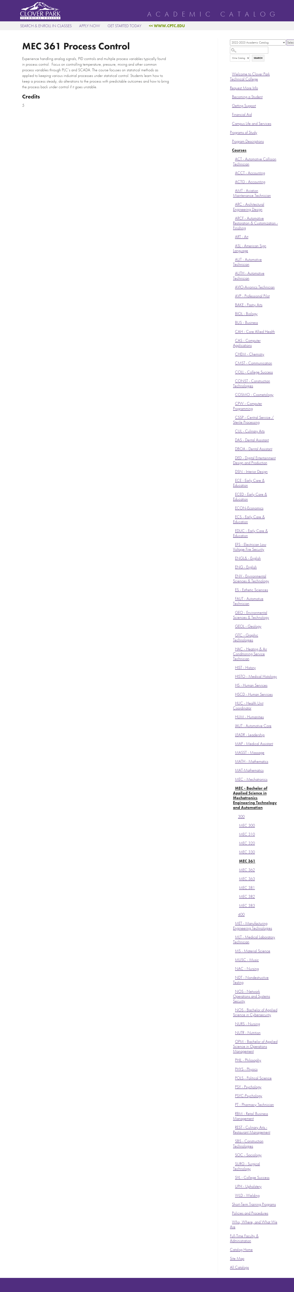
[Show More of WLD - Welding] (234, 1195)
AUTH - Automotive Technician (248, 276)
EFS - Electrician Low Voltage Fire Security (249, 547)
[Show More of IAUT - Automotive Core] (234, 725)
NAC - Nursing (247, 968)
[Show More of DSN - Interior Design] (234, 471)
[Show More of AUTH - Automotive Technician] (234, 273)
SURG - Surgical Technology (246, 1166)
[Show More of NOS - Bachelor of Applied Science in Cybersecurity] (234, 1009)
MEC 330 (247, 852)
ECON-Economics (249, 508)
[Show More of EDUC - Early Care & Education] (234, 530)
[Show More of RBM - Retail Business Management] (234, 1113)
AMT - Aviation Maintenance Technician (252, 193)
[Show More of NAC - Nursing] (234, 968)
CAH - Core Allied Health (255, 331)
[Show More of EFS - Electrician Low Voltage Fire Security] (234, 544)
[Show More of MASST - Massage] (234, 752)
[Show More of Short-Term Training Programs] (231, 1204)
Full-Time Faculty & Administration (244, 1238)
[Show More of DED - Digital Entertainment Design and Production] (234, 457)
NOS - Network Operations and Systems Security (251, 996)
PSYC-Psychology (248, 1095)
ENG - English (246, 567)
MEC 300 (247, 825)
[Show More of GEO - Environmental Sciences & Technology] (234, 612)
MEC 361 (247, 861)
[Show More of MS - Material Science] (234, 950)
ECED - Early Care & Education (250, 497)
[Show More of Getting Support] (231, 105)
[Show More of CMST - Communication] (234, 363)
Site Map (237, 1258)
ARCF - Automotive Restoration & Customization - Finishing (255, 223)
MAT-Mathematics (249, 770)
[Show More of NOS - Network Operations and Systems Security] (234, 991)
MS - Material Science (252, 950)
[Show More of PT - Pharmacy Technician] (234, 1104)
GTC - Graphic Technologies (245, 637)
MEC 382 (247, 896)
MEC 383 (247, 905)
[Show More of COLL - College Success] (234, 372)
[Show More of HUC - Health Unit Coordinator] (234, 703)
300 (241, 816)
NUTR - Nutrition (248, 1032)
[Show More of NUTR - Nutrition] (234, 1032)
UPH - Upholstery (248, 1186)
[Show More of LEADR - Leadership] (234, 734)
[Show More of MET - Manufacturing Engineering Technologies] (234, 923)
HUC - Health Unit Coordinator (248, 706)
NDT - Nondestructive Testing (251, 980)
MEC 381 (247, 887)
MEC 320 (247, 843)
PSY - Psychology (248, 1086)
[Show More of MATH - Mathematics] (234, 761)
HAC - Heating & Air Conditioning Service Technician (250, 654)
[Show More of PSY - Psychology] (234, 1086)
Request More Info (244, 87)
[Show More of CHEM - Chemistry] (234, 354)
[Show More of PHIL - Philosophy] (234, 1060)
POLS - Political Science (253, 1078)
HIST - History (245, 667)
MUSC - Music (247, 959)
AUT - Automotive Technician (247, 262)
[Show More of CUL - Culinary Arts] (234, 431)
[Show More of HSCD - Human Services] (234, 694)
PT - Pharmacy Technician (254, 1104)
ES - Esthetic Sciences (251, 589)
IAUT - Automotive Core (253, 725)
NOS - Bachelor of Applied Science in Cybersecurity (255, 1012)
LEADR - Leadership (250, 734)
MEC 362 (247, 869)
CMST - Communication (253, 363)
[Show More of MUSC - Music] (234, 959)
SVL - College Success (252, 1177)
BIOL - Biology (246, 313)
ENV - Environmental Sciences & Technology (251, 578)
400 (241, 914)
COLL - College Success (254, 372)
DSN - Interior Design (251, 471)
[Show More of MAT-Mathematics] (234, 770)
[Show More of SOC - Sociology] (234, 1154)
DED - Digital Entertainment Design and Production (254, 460)
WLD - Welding (247, 1195)
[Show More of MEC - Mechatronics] (234, 779)
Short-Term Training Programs (254, 1204)
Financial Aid (242, 114)
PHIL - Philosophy (248, 1060)
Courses (239, 150)
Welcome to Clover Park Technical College (250, 76)
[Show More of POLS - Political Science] (234, 1077)
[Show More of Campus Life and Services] (231, 123)
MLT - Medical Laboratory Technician (254, 939)
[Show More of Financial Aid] (231, 114)
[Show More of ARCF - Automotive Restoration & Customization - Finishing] (234, 218)
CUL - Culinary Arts (250, 431)
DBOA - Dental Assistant (253, 448)
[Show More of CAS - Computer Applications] (234, 340)
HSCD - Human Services (254, 694)
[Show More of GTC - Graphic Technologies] (234, 635)
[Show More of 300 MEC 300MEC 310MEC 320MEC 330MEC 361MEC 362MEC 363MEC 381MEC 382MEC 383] (237, 816)
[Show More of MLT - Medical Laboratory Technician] (234, 937)
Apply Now (89, 25)
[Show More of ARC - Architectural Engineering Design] (234, 204)
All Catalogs (239, 1267)
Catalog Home (241, 1249)
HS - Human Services (251, 685)
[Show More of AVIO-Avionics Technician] (234, 287)
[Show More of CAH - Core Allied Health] (234, 331)
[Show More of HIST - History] (234, 667)
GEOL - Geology (248, 626)
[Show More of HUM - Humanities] (234, 716)
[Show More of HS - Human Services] (234, 685)
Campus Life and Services (251, 123)
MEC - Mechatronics (251, 779)
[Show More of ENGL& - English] (234, 558)
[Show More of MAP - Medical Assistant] (234, 743)
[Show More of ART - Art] (234, 236)
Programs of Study (243, 132)
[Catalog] (258, 42)
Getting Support (244, 105)
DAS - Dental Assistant (252, 439)
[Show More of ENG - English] (234, 567)
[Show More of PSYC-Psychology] (234, 1095)
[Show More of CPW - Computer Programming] (234, 403)
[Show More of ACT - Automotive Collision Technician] (234, 158)
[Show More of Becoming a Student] (231, 96)
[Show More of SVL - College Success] (234, 1177)
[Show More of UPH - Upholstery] (234, 1186)
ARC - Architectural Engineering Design (248, 207)
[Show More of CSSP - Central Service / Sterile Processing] (234, 417)
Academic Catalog (213, 14)
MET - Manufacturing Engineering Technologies (252, 926)
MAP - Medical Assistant (254, 743)
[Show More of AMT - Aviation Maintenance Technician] (234, 190)
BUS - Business (246, 322)
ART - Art (241, 236)
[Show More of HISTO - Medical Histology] (234, 676)
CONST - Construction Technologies (251, 383)
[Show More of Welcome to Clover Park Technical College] (231, 74)
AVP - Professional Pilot (252, 295)
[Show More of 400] (237, 914)
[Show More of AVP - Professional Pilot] (234, 295)
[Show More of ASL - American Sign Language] (234, 245)
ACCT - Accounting (250, 172)
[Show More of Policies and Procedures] (231, 1213)
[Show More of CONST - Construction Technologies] (234, 380)
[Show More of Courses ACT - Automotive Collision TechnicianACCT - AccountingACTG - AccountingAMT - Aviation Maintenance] (231, 150)
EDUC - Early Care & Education (250, 533)
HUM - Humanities (249, 716)
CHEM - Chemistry (249, 354)
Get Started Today (124, 25)
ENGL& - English (248, 558)
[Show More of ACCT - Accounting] (234, 172)
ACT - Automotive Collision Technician (254, 161)
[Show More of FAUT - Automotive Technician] (234, 598)
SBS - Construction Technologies (248, 1143)
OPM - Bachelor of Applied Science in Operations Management (255, 1046)
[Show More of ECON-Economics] (234, 508)
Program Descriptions (248, 141)
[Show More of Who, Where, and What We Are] (231, 1222)
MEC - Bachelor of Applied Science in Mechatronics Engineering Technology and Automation (255, 798)
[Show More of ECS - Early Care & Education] (234, 516)
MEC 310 (247, 834)
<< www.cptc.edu (167, 25)
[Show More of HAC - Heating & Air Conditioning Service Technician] (234, 649)
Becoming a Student (247, 96)
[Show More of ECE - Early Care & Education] (234, 480)
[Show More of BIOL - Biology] (234, 313)
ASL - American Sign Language (249, 248)
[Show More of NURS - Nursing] (234, 1023)
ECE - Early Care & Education (249, 483)
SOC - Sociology (248, 1154)
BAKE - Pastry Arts (248, 304)
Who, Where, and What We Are (253, 1224)
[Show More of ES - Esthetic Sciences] (234, 589)
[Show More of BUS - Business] (234, 322)
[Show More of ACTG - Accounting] (234, 181)
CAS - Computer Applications (247, 343)
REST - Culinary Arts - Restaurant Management (251, 1130)
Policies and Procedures (250, 1213)
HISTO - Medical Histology (256, 676)
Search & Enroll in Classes (46, 25)
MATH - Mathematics (251, 761)
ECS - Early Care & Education (249, 519)
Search (258, 58)
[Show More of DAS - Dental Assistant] (234, 439)
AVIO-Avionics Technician (255, 287)
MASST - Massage (249, 752)
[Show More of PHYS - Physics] (234, 1069)
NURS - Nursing (247, 1023)
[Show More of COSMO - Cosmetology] (234, 394)
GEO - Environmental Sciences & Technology (251, 615)
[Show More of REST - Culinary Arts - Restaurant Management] (234, 1127)
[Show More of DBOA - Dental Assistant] (234, 448)
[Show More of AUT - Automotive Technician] (234, 259)
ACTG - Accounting (250, 181)
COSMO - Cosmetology (254, 394)
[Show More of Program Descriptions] (231, 141)
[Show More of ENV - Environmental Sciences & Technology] (234, 576)
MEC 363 (247, 878)
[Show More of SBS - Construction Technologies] (234, 1141)
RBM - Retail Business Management (250, 1116)
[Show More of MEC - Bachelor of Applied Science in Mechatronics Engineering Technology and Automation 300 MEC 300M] (234, 788)
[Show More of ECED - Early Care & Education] (234, 494)
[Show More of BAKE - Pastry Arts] (234, 304)
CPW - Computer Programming (247, 406)
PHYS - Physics (246, 1069)
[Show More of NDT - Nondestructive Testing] (234, 977)
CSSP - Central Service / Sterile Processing (253, 420)
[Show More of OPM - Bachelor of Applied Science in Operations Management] (234, 1041)
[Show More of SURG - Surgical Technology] (234, 1163)
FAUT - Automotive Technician (248, 601)
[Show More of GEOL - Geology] (234, 626)
